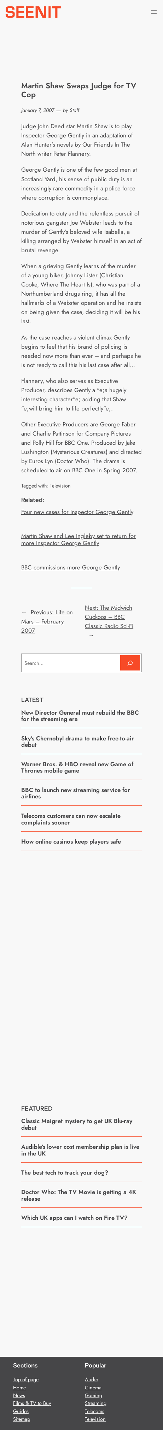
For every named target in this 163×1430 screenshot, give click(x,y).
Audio (91, 1379)
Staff (74, 110)
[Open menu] (154, 12)
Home (19, 1387)
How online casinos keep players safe (71, 841)
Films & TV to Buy (32, 1403)
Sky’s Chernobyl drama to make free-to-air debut (77, 741)
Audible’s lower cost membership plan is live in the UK (80, 1150)
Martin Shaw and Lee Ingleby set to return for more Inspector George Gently (78, 539)
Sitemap (21, 1419)
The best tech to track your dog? (64, 1172)
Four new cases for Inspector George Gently (77, 511)
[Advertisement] (82, 973)
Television (60, 485)
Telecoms (94, 1411)
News (19, 1395)
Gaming (93, 1395)
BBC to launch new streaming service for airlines (75, 793)
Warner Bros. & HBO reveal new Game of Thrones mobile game (77, 767)
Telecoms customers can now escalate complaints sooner (71, 819)
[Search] (130, 662)
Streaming (95, 1403)
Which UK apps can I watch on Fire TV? (74, 1218)
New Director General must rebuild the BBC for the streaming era (80, 715)
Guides (21, 1411)
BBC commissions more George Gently (70, 567)
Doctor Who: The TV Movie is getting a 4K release (78, 1195)
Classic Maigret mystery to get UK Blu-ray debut (76, 1124)
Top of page (26, 1379)
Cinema (93, 1387)
